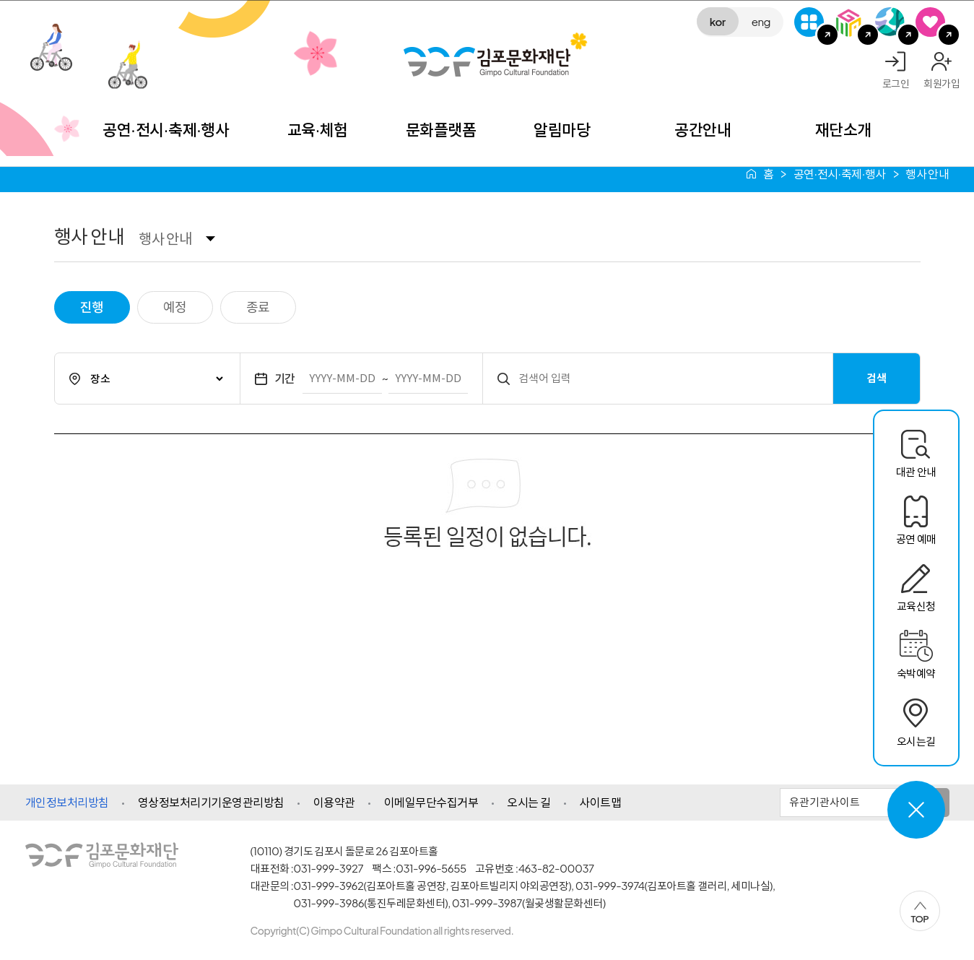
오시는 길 (528, 802)
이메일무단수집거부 (431, 802)
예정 (175, 306)
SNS (930, 22)
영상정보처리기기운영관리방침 (211, 802)
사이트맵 (600, 802)
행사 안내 (165, 238)
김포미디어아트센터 (849, 22)
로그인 (896, 83)
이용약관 (334, 802)
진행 (92, 306)
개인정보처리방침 (67, 802)
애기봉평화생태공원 (890, 22)
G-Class (809, 22)
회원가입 (941, 83)
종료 (258, 306)
